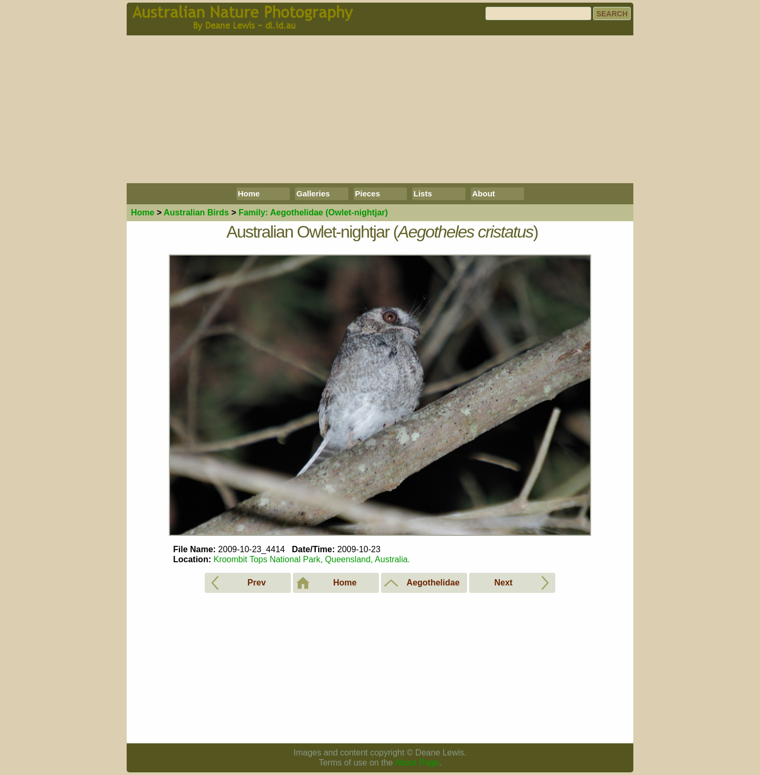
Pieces (368, 193)
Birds (196, 212)
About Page (417, 762)
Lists (423, 193)
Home (249, 193)
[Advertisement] (380, 109)
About (483, 193)
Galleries (313, 193)
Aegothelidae (313, 212)
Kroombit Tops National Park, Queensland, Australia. (311, 559)
